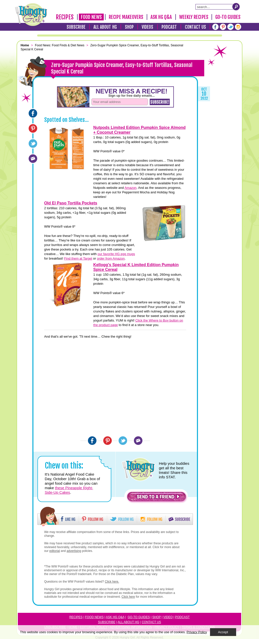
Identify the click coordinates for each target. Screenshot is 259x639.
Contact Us (195, 27)
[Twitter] (230, 26)
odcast (183, 617)
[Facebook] (215, 26)
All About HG (105, 27)
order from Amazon (111, 258)
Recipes (65, 17)
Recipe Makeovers (126, 17)
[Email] (33, 159)
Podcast (169, 27)
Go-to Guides (139, 617)
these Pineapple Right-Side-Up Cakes (69, 490)
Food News (91, 17)
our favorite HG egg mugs (116, 254)
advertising (74, 551)
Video (168, 617)
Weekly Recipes (193, 17)
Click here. (112, 581)
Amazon (131, 188)
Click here (128, 596)
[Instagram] (238, 26)
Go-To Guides (227, 17)
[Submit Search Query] (236, 6)
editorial (54, 551)
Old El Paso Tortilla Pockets (70, 203)
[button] (156, 498)
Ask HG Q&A (161, 17)
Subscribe (76, 27)
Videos (147, 27)
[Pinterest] (223, 26)
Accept (223, 632)
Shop (129, 27)
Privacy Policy (197, 632)
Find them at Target (78, 258)
